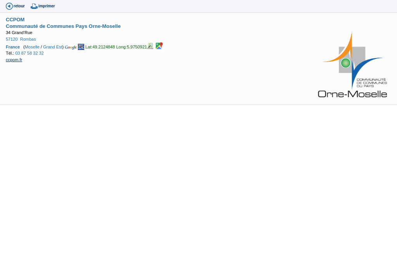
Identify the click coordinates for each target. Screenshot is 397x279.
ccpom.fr (14, 59)
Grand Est (52, 47)
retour (19, 6)
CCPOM (15, 19)
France (13, 47)
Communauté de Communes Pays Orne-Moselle (63, 26)
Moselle (32, 47)
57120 (12, 39)
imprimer (46, 6)
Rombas (28, 39)
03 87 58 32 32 (29, 53)
